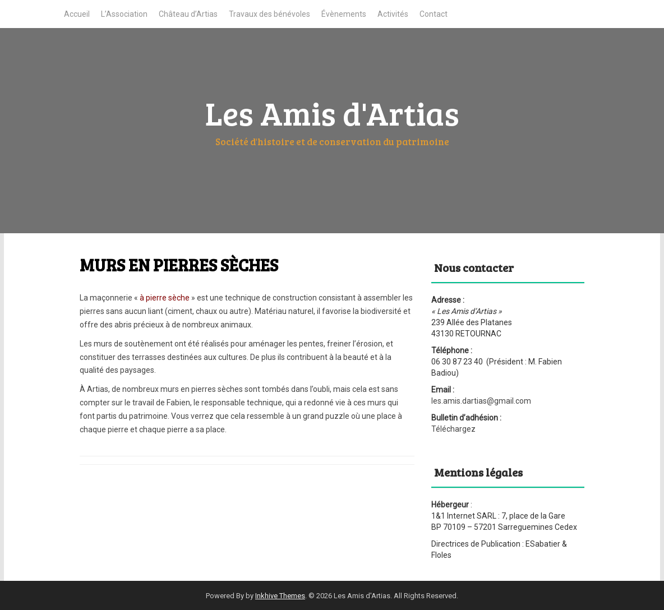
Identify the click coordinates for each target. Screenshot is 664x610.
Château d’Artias (188, 14)
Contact (433, 14)
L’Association (124, 14)
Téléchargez (453, 428)
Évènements (343, 14)
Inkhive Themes (280, 595)
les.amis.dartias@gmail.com (481, 400)
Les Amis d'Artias (332, 113)
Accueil (77, 14)
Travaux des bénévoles (269, 14)
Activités (392, 14)
